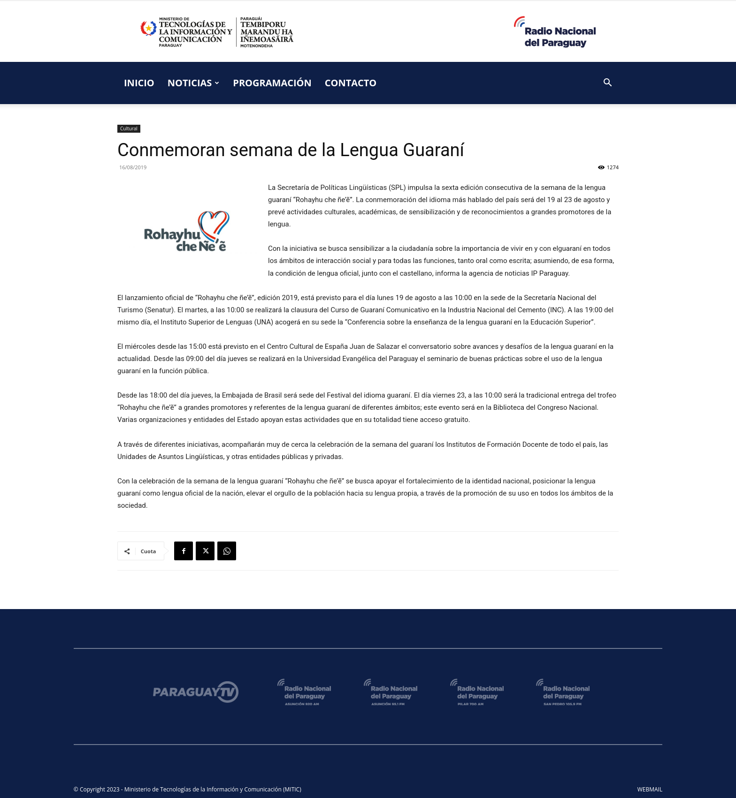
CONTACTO (351, 82)
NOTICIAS (194, 82)
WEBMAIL (650, 789)
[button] (607, 83)
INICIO (139, 82)
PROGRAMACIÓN (272, 82)
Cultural (129, 128)
